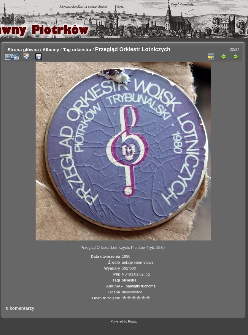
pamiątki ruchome (141, 286)
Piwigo (132, 321)
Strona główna (23, 49)
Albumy (50, 49)
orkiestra (81, 49)
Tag (67, 49)
